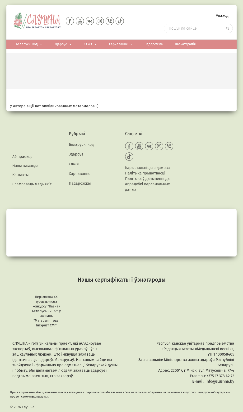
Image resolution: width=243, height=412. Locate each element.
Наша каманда (25, 166)
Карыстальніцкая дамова (147, 167)
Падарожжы (154, 44)
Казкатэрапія (185, 44)
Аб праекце (22, 156)
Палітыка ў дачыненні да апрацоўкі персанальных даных (147, 184)
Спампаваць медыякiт (31, 184)
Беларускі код (29, 44)
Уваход (222, 15)
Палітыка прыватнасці (145, 173)
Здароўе (63, 44)
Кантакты (20, 175)
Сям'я (90, 44)
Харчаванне (121, 44)
